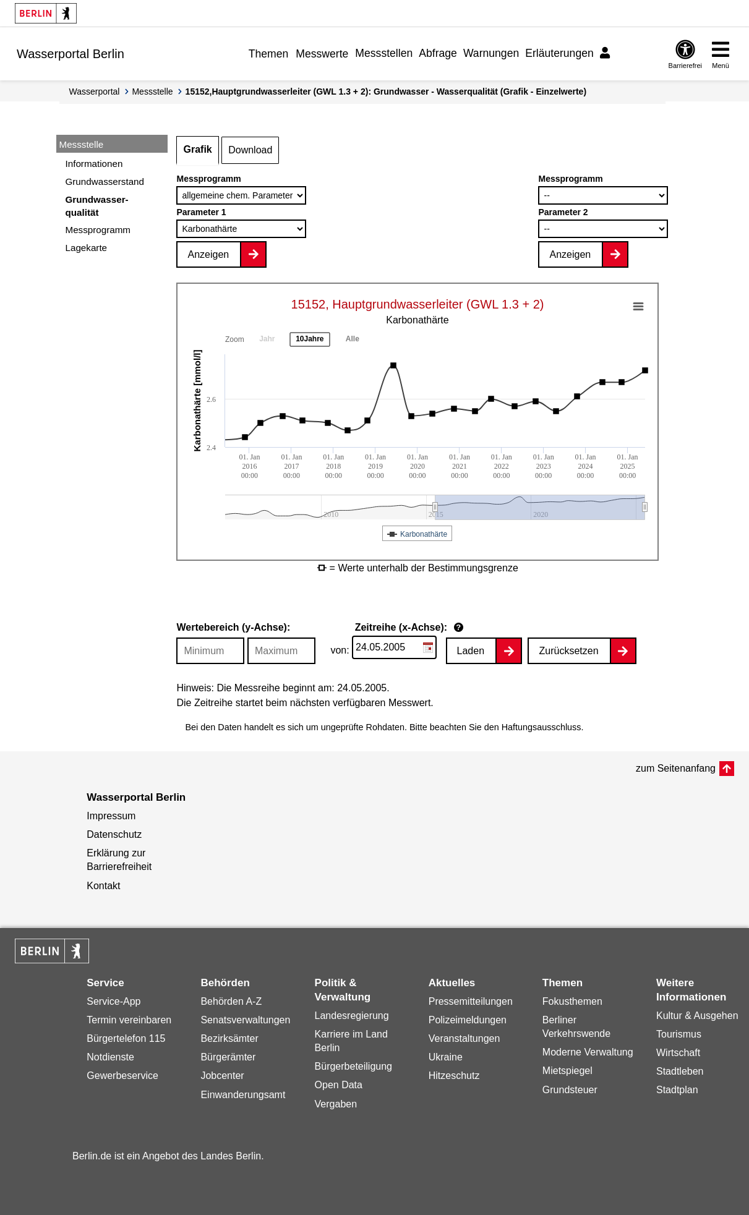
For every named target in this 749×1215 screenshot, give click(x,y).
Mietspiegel (567, 1070)
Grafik (197, 149)
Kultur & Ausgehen (697, 1015)
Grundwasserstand (105, 181)
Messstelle (152, 91)
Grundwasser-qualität (97, 206)
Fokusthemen (572, 1001)
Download (250, 150)
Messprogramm (98, 229)
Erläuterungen (559, 53)
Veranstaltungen (464, 1038)
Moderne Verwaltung (587, 1052)
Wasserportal (94, 91)
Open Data (338, 1085)
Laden (471, 651)
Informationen (94, 163)
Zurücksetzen (568, 651)
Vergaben (336, 1104)
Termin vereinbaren (129, 1020)
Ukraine (446, 1057)
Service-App (113, 1001)
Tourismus (678, 1034)
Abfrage (438, 53)
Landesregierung (352, 1015)
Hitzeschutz (454, 1075)
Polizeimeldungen (468, 1020)
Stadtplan (677, 1090)
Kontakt (103, 885)
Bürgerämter (227, 1057)
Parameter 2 (563, 212)
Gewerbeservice (122, 1075)
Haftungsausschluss (541, 727)
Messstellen (384, 53)
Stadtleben (680, 1071)
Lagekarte (87, 247)
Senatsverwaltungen (245, 1020)
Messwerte (322, 54)
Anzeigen (208, 254)
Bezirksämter (229, 1038)
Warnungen (491, 53)
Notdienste (110, 1057)
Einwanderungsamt (242, 1094)
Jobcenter (222, 1075)
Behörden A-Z (231, 1001)
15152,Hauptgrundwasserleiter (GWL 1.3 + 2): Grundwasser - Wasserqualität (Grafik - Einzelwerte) (386, 91)
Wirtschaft (678, 1052)
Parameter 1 (201, 212)
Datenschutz (114, 834)
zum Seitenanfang (676, 768)
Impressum (111, 816)
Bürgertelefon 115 (126, 1038)
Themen (269, 54)
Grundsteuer (569, 1090)
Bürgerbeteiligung (353, 1066)
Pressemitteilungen (471, 1001)
